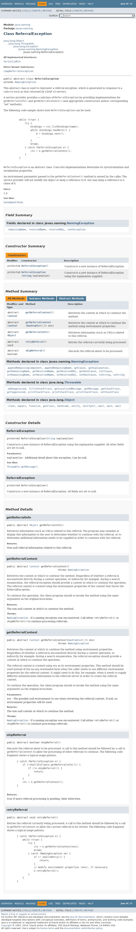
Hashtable (33, 325)
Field (26, 11)
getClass (48, 406)
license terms (47, 928)
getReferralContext (38, 312)
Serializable (12, 61)
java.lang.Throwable (21, 43)
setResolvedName (43, 374)
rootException (76, 229)
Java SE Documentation (82, 917)
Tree (58, 4)
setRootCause (87, 374)
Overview (6, 4)
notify (75, 406)
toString (104, 374)
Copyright (6, 925)
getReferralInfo (36, 332)
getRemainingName (18, 371)
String (27, 275)
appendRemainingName (57, 367)
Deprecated (70, 4)
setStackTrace (109, 392)
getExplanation (98, 367)
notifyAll (89, 406)
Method (47, 11)
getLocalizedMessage (67, 388)
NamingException (25, 82)
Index (82, 4)
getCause (80, 367)
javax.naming (24, 28)
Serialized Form (13, 202)
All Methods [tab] (16, 298)
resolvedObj (56, 229)
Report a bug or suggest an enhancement (23, 914)
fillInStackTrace (40, 388)
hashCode (63, 406)
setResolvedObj (66, 374)
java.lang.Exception (25, 46)
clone (11, 406)
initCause (105, 371)
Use (51, 4)
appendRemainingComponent (25, 367)
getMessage (91, 388)
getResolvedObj (66, 371)
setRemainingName (18, 374)
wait (101, 406)
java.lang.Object (14, 40)
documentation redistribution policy (83, 928)
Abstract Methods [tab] (71, 298)
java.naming (22, 24)
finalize (34, 406)
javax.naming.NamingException (38, 49)
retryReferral (35, 341)
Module (19, 4)
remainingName (17, 229)
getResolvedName (43, 371)
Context (12, 316)
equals (22, 406)
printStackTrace (38, 392)
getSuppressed (16, 392)
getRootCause (87, 371)
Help (90, 4)
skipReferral (34, 350)
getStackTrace (110, 388)
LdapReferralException (18, 71)
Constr (36, 11)
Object (11, 335)
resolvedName (37, 229)
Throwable (72, 382)
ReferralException (33, 265)
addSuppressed (17, 388)
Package (31, 4)
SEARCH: (53, 15)
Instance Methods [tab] (41, 298)
